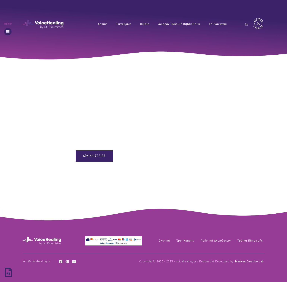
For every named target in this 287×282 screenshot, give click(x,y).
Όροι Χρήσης (185, 240)
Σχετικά (164, 240)
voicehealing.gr (186, 261)
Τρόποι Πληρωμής (250, 240)
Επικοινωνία (218, 24)
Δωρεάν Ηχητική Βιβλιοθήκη (179, 24)
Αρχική (103, 24)
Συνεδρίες (123, 24)
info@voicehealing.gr (36, 261)
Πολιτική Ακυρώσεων (216, 240)
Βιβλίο (145, 24)
